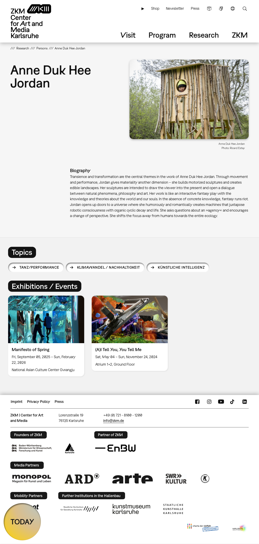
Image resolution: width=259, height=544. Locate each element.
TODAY (22, 521)
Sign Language (221, 8)
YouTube (221, 402)
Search (245, 8)
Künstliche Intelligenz (181, 267)
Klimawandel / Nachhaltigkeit (108, 267)
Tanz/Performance (39, 267)
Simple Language (209, 8)
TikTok (233, 402)
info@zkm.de (113, 420)
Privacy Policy (38, 401)
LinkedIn (245, 402)
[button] (189, 99)
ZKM (240, 35)
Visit (128, 35)
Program (162, 35)
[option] (46, 336)
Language (233, 8)
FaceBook (197, 402)
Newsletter (175, 8)
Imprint (16, 401)
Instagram (209, 402)
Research (204, 35)
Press (195, 8)
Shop (155, 8)
